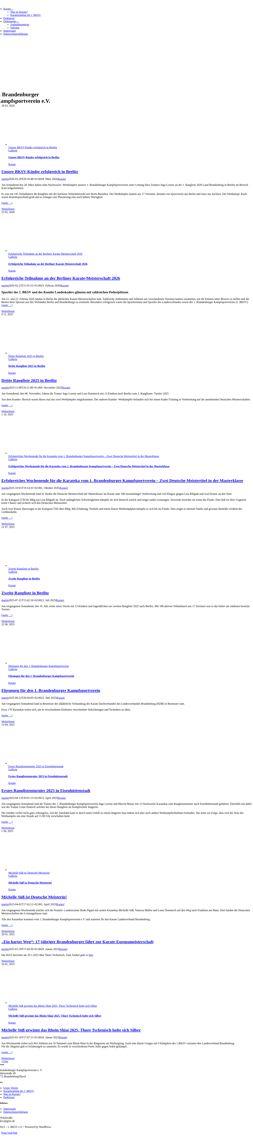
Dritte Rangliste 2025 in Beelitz (26, 356)
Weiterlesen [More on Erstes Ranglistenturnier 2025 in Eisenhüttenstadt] (7, 827)
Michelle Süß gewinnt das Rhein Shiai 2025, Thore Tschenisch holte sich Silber (52, 1005)
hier (91, 955)
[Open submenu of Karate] (12, 9)
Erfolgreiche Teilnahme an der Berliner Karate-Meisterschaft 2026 (45, 253)
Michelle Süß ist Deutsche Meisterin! (29, 872)
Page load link (9, 1132)
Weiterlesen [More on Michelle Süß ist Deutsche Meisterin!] (7, 931)
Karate (12, 164)
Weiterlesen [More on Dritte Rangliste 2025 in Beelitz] (7, 411)
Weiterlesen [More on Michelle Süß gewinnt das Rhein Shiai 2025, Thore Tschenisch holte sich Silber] (7, 1058)
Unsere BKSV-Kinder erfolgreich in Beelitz (32, 147)
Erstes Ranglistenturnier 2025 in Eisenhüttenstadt (35, 766)
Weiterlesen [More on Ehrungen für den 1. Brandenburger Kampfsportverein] (7, 721)
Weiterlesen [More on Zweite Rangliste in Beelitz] (7, 621)
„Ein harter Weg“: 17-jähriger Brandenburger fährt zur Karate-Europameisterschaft (77, 941)
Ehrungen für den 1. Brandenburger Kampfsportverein (38, 666)
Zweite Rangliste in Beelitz (23, 568)
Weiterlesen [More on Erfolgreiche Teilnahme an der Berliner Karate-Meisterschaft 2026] (7, 311)
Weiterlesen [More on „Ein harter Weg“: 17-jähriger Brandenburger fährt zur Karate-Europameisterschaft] (7, 960)
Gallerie (12, 150)
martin (5, 178)
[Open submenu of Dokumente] (17, 22)
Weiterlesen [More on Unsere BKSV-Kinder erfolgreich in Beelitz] (7, 208)
